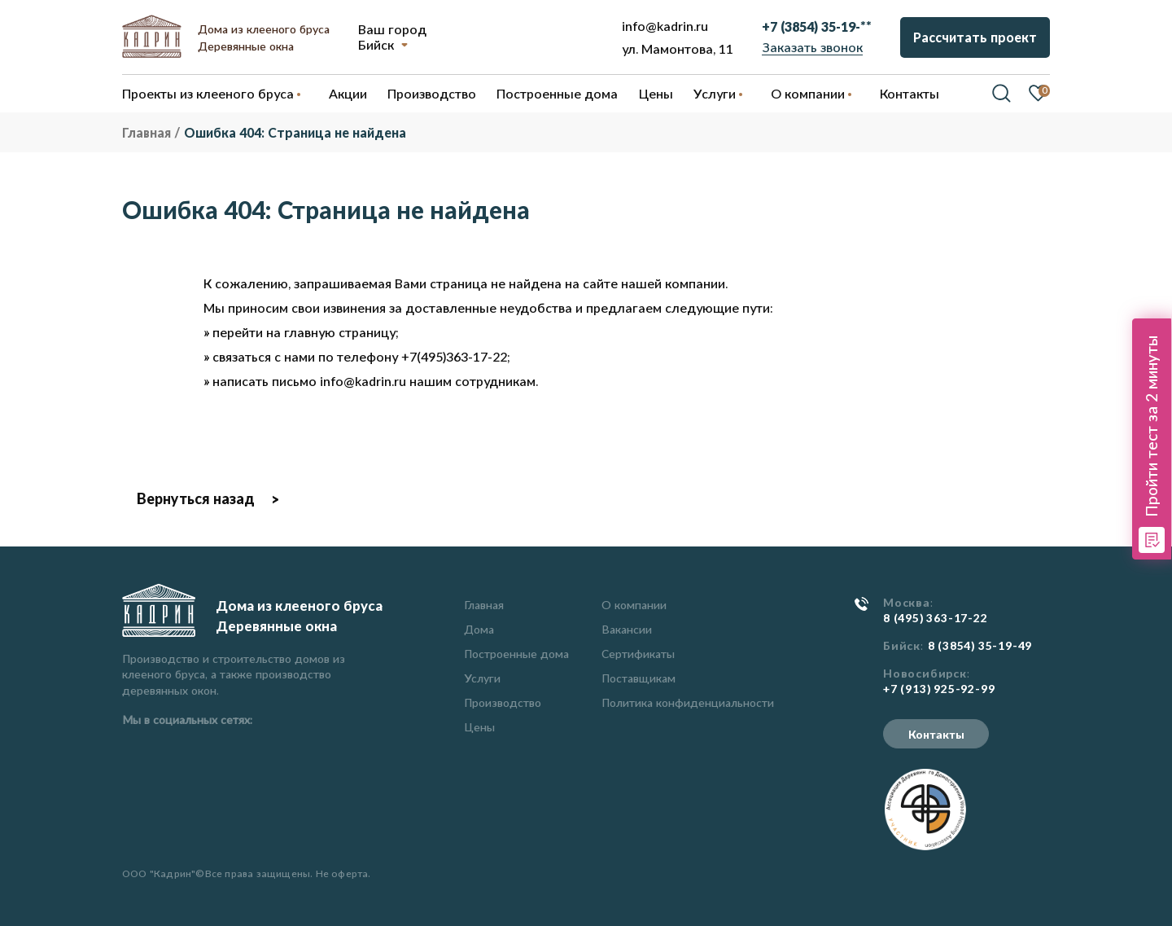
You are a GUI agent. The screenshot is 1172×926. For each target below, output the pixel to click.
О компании (634, 605)
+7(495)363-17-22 (454, 356)
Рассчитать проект (975, 37)
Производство (502, 702)
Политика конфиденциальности (687, 702)
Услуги (482, 678)
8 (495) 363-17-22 (935, 618)
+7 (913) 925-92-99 (939, 689)
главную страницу (340, 332)
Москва (906, 602)
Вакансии (626, 629)
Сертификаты (638, 653)
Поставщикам (638, 678)
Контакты (936, 734)
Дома (479, 629)
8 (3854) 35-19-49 (980, 646)
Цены (479, 727)
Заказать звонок (813, 47)
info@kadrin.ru (665, 25)
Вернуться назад (196, 498)
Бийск (376, 44)
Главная (484, 605)
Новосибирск (925, 673)
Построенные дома (557, 93)
